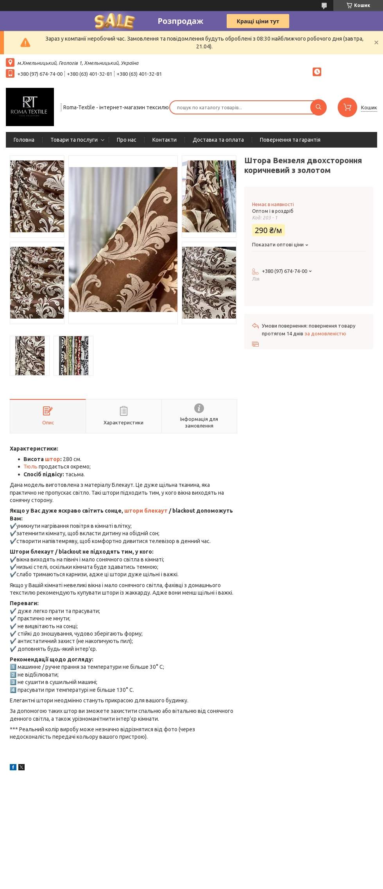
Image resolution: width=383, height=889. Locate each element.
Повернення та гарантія (290, 140)
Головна (24, 140)
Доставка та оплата (218, 140)
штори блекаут (146, 511)
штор (52, 459)
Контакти (164, 140)
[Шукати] (318, 107)
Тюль (30, 466)
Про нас (126, 140)
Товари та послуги (74, 140)
